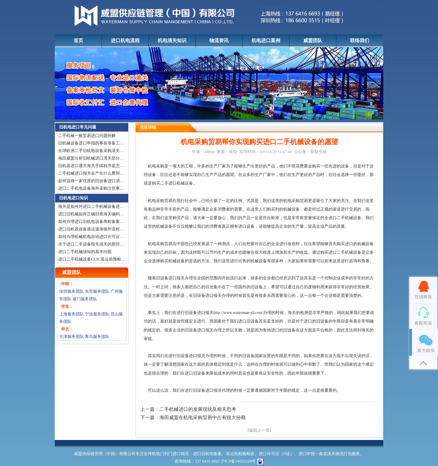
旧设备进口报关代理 (211, 390)
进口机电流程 (125, 40)
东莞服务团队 (97, 291)
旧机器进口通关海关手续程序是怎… (91, 165)
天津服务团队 (71, 336)
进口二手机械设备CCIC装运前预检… (91, 259)
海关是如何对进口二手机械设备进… (91, 206)
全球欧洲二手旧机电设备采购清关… (91, 150)
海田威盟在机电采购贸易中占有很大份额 (202, 417)
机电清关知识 (172, 40)
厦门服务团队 (85, 299)
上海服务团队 (71, 314)
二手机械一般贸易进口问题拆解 (87, 135)
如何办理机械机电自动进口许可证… (91, 236)
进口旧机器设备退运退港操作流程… (91, 229)
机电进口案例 (266, 40)
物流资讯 (219, 40)
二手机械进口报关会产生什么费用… (91, 173)
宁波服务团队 (97, 314)
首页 (78, 40)
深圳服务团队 (71, 291)
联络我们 (359, 40)
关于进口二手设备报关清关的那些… (91, 244)
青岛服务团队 (97, 336)
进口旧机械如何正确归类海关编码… (91, 214)
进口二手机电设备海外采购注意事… (91, 188)
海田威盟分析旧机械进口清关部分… (91, 158)
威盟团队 (312, 40)
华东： (67, 306)
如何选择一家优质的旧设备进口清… (91, 180)
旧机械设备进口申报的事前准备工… (91, 143)
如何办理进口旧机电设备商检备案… (91, 221)
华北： (67, 329)
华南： (67, 283)
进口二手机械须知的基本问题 (85, 251)
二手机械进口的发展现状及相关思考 (197, 409)
